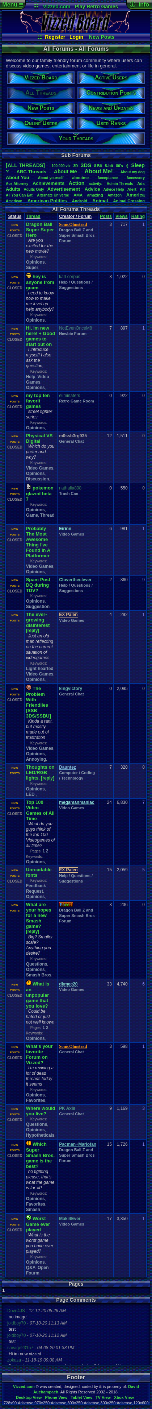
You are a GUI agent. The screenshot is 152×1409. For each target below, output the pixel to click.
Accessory (135, 178)
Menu (12, 4)
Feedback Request (36, 888)
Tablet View (81, 1397)
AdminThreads (120, 184)
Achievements (48, 183)
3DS (86, 165)
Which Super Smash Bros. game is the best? (40, 1155)
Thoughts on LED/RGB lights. (40, 772)
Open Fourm (37, 1270)
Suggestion (38, 606)
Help (30, 376)
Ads (141, 183)
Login (76, 37)
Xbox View (124, 1397)
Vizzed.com (57, 6)
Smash (33, 1209)
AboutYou (17, 177)
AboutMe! (99, 171)
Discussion (37, 479)
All (142, 189)
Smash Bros (38, 975)
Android (79, 201)
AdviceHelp (113, 189)
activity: (95, 184)
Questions (36, 964)
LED (31, 794)
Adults (13, 189)
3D (75, 166)
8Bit (98, 166)
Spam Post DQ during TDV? (38, 585)
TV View (103, 1397)
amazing (95, 195)
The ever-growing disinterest (38, 620)
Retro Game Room (76, 401)
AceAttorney (17, 184)
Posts (106, 216)
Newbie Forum (72, 333)
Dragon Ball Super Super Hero (40, 230)
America (135, 195)
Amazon (114, 195)
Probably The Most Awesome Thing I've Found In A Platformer (38, 542)
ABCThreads (31, 171)
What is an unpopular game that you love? (38, 995)
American (14, 201)
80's (119, 166)
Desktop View (29, 1397)
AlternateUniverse (53, 195)
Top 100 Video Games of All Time (40, 810)
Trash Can (68, 493)
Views (121, 216)
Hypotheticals (40, 1135)
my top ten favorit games (38, 401)
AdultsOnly (34, 189)
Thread (33, 216)
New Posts (102, 37)
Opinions (35, 262)
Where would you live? (40, 1111)
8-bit (109, 166)
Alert (131, 189)
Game (32, 515)
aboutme (80, 177)
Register (55, 37)
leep (138, 165)
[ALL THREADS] (25, 165)
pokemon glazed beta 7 (40, 493)
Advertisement (64, 189)
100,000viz (60, 166)
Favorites (35, 1100)
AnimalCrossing (129, 201)
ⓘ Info (139, 4)
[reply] (32, 630)
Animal (100, 200)
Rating (138, 216)
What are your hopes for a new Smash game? (38, 915)
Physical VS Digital (39, 438)
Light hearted (40, 668)
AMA (78, 195)
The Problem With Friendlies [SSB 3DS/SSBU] (38, 702)
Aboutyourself (51, 178)
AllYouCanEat (19, 195)
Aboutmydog (133, 172)
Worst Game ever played (38, 1224)
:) (127, 166)
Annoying (36, 759)
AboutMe (65, 171)
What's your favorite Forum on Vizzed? (39, 1054)
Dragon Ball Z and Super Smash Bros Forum (76, 235)
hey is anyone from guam (40, 282)
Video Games (37, 379)
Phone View (56, 1397)
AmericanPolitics (47, 200)
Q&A (31, 1267)
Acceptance (107, 178)
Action (77, 183)
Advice (92, 189)
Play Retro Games (96, 6)
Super (32, 267)
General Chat (71, 441)
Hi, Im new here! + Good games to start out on (40, 336)
